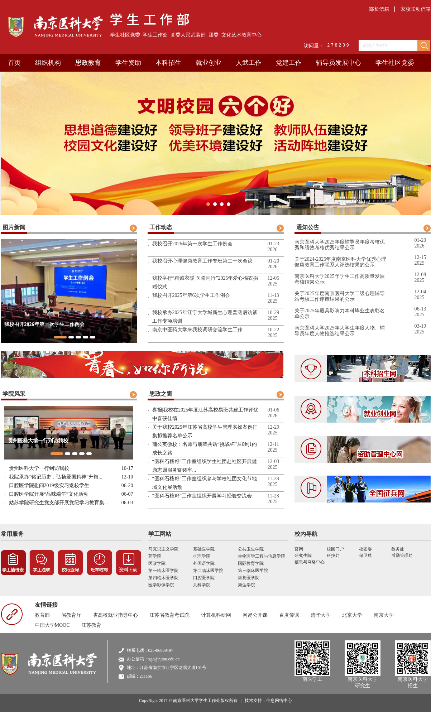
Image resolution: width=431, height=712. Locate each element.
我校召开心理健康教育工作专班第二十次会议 (202, 261)
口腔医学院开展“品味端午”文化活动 (48, 494)
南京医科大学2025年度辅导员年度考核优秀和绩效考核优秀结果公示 (339, 244)
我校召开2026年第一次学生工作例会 (192, 243)
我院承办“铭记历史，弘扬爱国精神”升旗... (55, 477)
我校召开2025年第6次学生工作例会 (191, 295)
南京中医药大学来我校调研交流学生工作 (197, 329)
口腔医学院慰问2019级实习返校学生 (49, 485)
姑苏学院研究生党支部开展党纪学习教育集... (58, 502)
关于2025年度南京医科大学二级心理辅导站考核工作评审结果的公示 (339, 296)
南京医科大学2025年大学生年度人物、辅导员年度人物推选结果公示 (339, 330)
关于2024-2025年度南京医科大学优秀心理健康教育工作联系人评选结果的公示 (340, 262)
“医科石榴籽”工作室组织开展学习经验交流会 (202, 496)
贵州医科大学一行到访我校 (39, 468)
